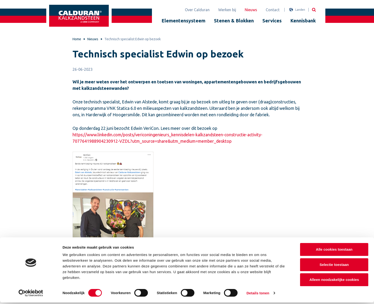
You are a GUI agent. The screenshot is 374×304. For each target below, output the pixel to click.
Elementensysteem (183, 20)
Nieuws (251, 10)
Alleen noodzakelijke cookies (334, 281)
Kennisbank (303, 20)
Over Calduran (197, 10)
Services (272, 20)
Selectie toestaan (334, 266)
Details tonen (257, 295)
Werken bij (227, 10)
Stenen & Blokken (234, 20)
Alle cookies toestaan (334, 251)
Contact (273, 10)
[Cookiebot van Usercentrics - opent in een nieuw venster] (31, 294)
